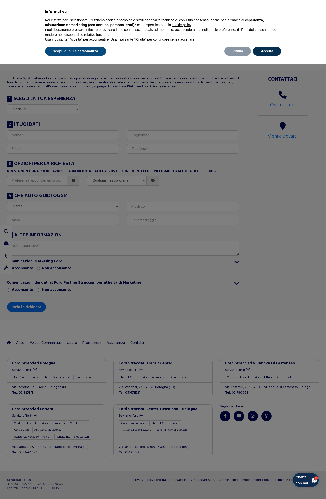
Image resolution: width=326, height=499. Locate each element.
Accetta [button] (267, 51)
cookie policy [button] (181, 25)
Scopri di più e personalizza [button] (75, 51)
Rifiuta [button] (237, 51)
